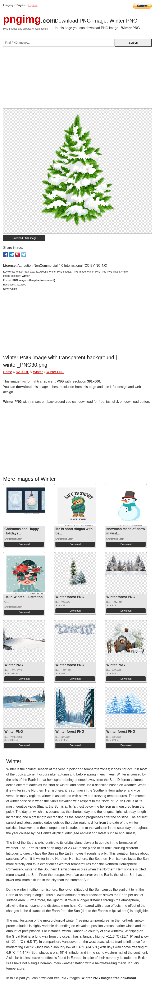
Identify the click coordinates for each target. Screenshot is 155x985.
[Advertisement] (77, 79)
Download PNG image (24, 238)
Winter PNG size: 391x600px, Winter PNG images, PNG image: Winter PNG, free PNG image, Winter (71, 271)
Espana (32, 5)
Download (23, 544)
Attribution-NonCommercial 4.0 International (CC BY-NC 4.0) (62, 265)
